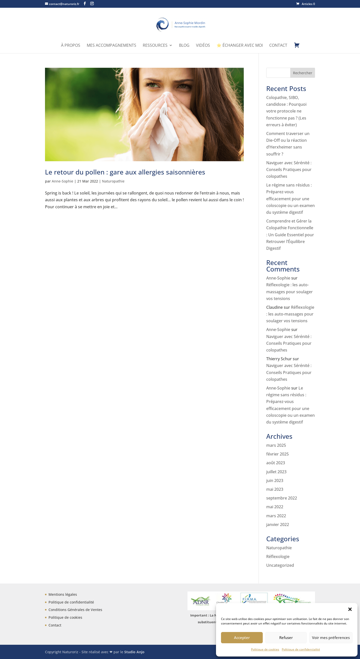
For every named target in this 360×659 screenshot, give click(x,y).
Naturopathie (113, 181)
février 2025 (277, 454)
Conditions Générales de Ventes (75, 609)
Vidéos (203, 46)
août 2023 (275, 463)
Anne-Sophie (62, 181)
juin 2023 (274, 480)
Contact (278, 46)
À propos (70, 46)
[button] (350, 609)
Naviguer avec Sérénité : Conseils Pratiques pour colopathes (289, 169)
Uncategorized (280, 565)
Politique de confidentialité (301, 649)
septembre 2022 (281, 498)
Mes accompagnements (111, 46)
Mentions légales (62, 594)
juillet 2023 (276, 471)
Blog (184, 46)
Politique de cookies (265, 649)
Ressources (155, 46)
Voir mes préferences (331, 637)
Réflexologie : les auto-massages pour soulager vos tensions (289, 291)
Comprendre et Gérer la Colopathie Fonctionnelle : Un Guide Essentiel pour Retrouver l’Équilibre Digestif (290, 234)
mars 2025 (276, 445)
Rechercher (302, 72)
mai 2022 (274, 507)
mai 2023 (274, 489)
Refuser (286, 637)
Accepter (242, 637)
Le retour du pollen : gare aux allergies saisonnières (125, 172)
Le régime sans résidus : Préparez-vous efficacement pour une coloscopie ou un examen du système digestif (290, 198)
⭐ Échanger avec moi (239, 46)
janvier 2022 (277, 524)
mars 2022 (276, 515)
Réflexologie (278, 556)
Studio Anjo (134, 652)
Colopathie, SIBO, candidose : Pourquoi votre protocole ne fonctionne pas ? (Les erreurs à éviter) (286, 111)
